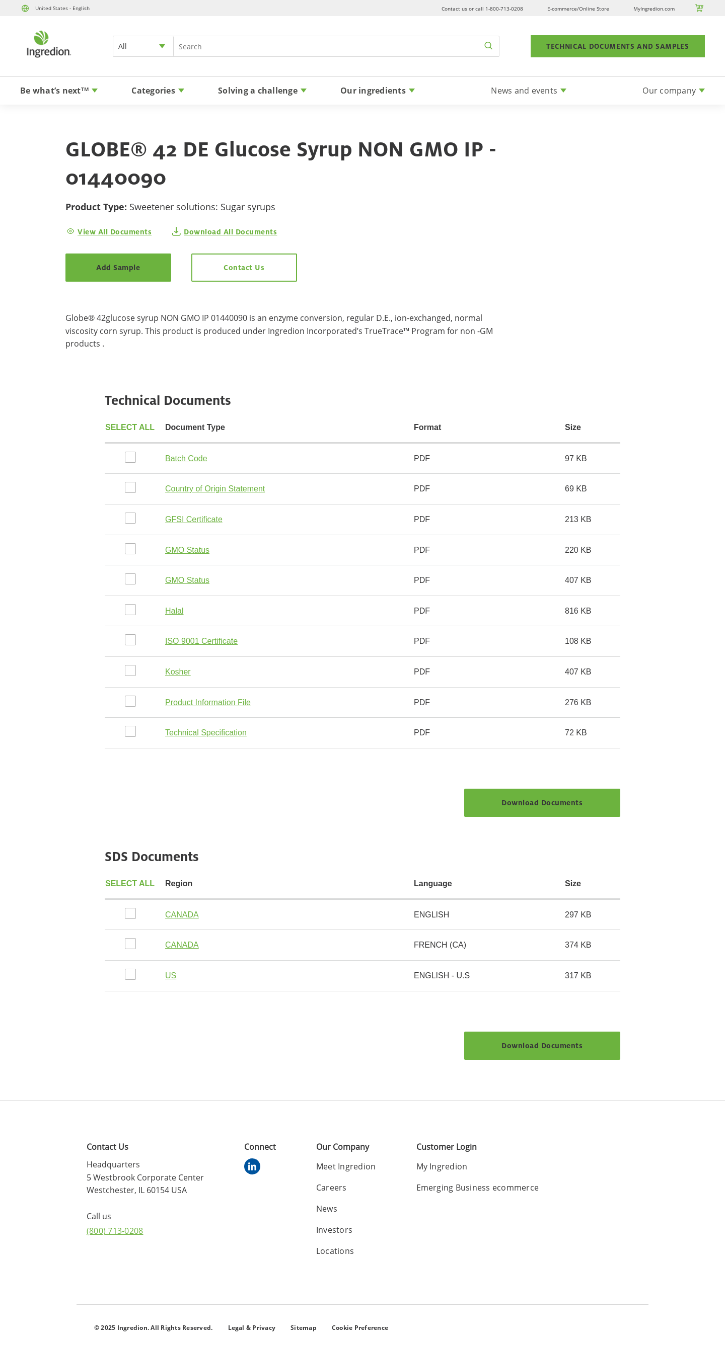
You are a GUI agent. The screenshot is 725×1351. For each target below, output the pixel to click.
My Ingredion (442, 1166)
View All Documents (115, 231)
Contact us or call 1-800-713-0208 (482, 8)
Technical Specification (206, 732)
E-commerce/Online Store (578, 8)
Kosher (178, 671)
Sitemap (304, 1327)
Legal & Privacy (252, 1327)
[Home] (48, 59)
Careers (331, 1187)
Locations (335, 1250)
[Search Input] (336, 46)
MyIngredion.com (654, 8)
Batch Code (186, 458)
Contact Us (244, 267)
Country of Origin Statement (215, 488)
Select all (130, 427)
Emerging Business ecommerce (477, 1187)
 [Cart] (699, 8)
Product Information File (208, 702)
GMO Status (187, 550)
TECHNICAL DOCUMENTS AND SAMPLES (617, 46)
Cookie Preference (360, 1327)
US (170, 975)
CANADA (182, 914)
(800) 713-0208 (115, 1230)
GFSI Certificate (194, 519)
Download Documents (542, 802)
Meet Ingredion (346, 1166)
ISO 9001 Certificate (201, 641)
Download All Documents (230, 231)
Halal (174, 611)
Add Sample (118, 267)
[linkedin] (254, 1167)
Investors (334, 1229)
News (326, 1208)
